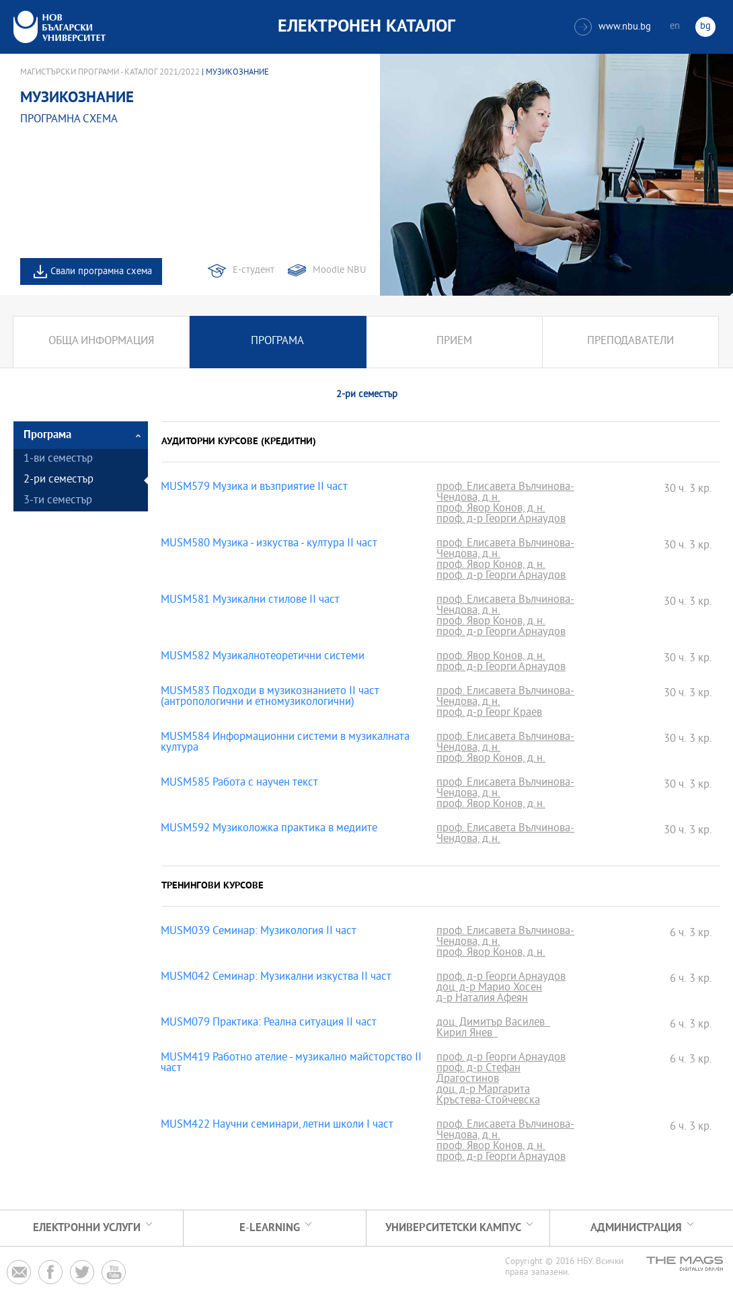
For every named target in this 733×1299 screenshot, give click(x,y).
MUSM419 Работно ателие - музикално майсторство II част (291, 1064)
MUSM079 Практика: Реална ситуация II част (269, 1023)
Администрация (636, 1228)
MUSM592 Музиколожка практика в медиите (269, 829)
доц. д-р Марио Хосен (489, 988)
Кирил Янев (467, 1034)
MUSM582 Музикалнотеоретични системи (262, 657)
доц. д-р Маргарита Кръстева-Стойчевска (488, 1096)
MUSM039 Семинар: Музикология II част (258, 932)
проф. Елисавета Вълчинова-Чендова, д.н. (505, 493)
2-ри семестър (58, 480)
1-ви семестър (58, 459)
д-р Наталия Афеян (482, 999)
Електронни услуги (87, 1228)
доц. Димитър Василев (493, 1023)
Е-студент (253, 270)
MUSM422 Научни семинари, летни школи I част (277, 1125)
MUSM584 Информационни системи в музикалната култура (285, 743)
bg (705, 26)
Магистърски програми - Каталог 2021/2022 (110, 72)
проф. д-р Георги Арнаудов (501, 520)
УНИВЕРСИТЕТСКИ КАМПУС (453, 1228)
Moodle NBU (339, 270)
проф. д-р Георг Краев (489, 713)
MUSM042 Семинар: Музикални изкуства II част (276, 977)
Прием (454, 342)
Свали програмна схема (101, 271)
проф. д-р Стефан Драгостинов (478, 1074)
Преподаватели (630, 342)
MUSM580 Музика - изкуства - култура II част (269, 544)
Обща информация (101, 342)
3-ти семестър (58, 501)
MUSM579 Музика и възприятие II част (254, 488)
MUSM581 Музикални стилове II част (250, 600)
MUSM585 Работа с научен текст (239, 783)
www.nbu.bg (612, 27)
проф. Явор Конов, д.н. (490, 509)
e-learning (269, 1228)
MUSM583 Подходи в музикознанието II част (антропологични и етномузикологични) (270, 697)
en (675, 26)
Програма (277, 342)
